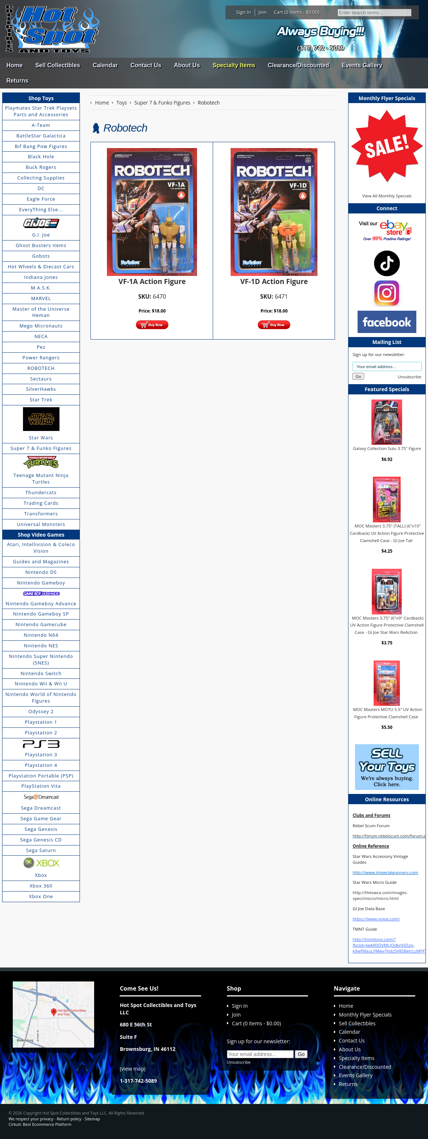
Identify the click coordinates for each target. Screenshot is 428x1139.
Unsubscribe (409, 376)
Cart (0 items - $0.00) (297, 12)
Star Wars (41, 437)
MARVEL (41, 298)
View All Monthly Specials (387, 195)
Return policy (69, 1118)
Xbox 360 (41, 885)
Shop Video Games (41, 534)
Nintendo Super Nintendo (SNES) (41, 659)
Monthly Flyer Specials (365, 1014)
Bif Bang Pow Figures (41, 146)
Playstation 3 (41, 754)
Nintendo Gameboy (41, 582)
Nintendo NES (41, 645)
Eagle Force (41, 199)
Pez (41, 347)
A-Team (41, 125)
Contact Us (145, 65)
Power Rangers (41, 357)
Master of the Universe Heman (41, 312)
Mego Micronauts (41, 325)
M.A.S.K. (41, 287)
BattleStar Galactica (41, 135)
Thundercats (41, 492)
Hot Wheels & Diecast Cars (41, 266)
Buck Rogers (41, 167)
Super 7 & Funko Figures (41, 448)
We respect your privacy (30, 1118)
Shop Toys (41, 98)
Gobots (41, 256)
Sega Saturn (41, 850)
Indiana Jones (41, 277)
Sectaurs (41, 378)
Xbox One (41, 896)
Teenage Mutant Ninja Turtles (41, 478)
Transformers (41, 513)
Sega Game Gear (41, 818)
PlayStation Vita (41, 786)
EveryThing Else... (41, 209)
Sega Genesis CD (41, 839)
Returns (17, 80)
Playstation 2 (41, 732)
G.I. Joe (41, 234)
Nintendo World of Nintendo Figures (41, 697)
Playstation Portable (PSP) (40, 775)
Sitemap (92, 1118)
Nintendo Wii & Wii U (41, 683)
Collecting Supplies (41, 177)
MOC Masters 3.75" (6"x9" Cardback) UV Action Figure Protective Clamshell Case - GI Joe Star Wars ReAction (387, 625)
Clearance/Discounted (298, 65)
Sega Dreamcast (41, 808)
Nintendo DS (41, 572)
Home (14, 65)
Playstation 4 (41, 765)
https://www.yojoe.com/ (376, 919)
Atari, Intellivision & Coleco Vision (41, 547)
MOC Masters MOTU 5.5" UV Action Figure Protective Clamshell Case (388, 713)
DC (41, 188)
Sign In (243, 12)
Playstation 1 (41, 722)
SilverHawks (41, 389)
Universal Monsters (41, 524)
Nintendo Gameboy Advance (41, 603)
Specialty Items (234, 65)
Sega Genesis (40, 829)
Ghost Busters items (41, 245)
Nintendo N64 (41, 635)
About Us (187, 65)
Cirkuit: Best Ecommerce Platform (39, 1124)
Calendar (105, 65)
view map (133, 1068)
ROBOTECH (41, 368)
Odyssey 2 (41, 711)
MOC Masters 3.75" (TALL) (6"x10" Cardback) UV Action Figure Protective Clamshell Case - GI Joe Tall (387, 533)
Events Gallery (362, 65)
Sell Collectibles (57, 65)
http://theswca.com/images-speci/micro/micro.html (380, 895)
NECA (41, 336)
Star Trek (41, 399)
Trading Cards (41, 503)
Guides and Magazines (41, 561)
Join (262, 12)
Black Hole (41, 156)
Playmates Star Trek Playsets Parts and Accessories (41, 111)
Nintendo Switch (41, 673)
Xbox (41, 875)
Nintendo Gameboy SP (41, 613)
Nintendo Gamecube (40, 624)
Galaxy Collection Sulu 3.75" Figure (387, 448)
